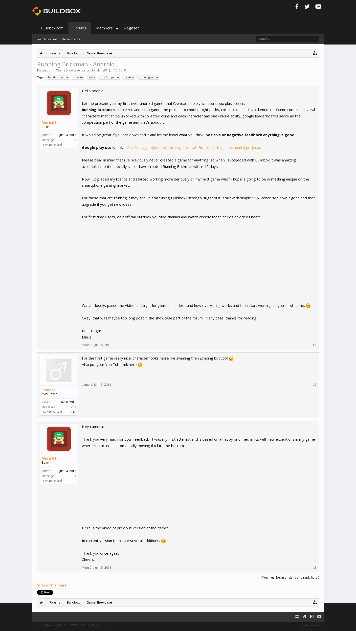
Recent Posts (71, 39)
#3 (314, 568)
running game (148, 77)
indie (91, 77)
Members (104, 27)
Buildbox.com (52, 27)
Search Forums (47, 39)
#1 (314, 345)
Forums (79, 27)
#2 (314, 385)
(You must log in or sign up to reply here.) (290, 577)
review (128, 77)
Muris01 (102, 70)
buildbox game (57, 77)
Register (131, 27)
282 (73, 407)
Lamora (49, 389)
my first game (109, 77)
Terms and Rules (311, 625)
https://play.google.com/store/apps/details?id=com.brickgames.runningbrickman (193, 147)
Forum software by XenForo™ (69, 625)
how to (77, 77)
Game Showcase (68, 70)
